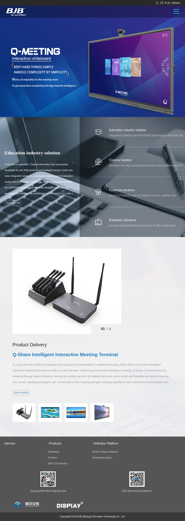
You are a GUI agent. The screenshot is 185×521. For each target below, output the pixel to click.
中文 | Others (172, 2)
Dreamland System (102, 457)
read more (13, 203)
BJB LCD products (57, 463)
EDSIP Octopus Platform (105, 452)
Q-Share (52, 457)
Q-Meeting (53, 452)
